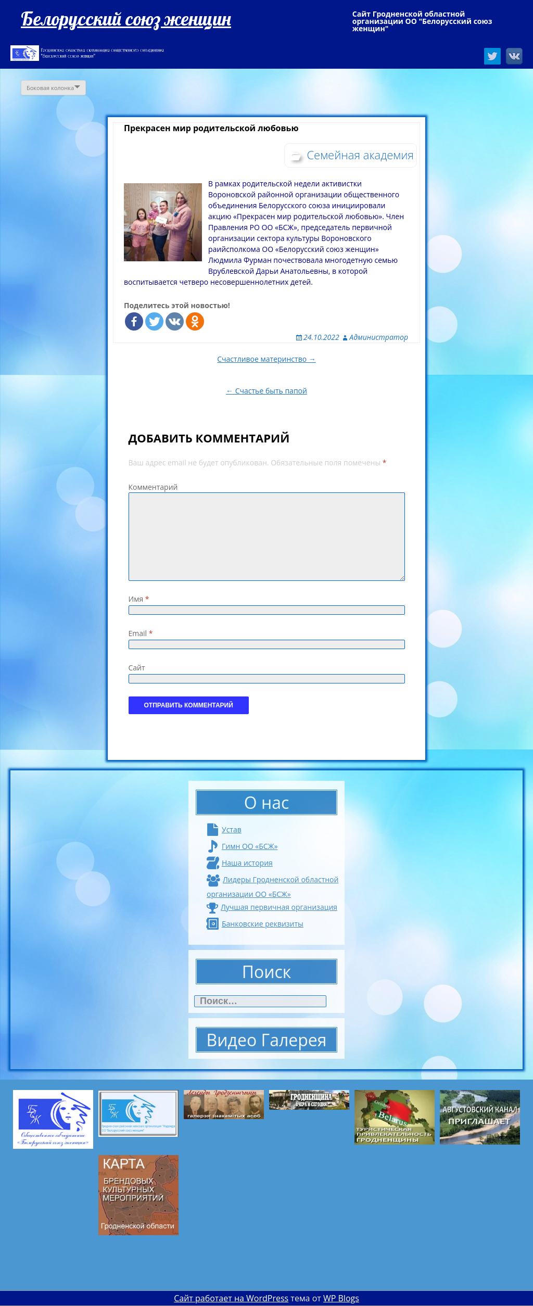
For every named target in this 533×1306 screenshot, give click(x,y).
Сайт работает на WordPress (231, 1298)
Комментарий (153, 487)
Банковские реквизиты (255, 924)
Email (141, 633)
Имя (139, 599)
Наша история (240, 863)
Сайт (137, 668)
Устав (224, 829)
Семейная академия (360, 154)
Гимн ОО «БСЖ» (242, 846)
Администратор (378, 337)
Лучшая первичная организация (272, 907)
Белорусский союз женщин (126, 18)
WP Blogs (341, 1298)
